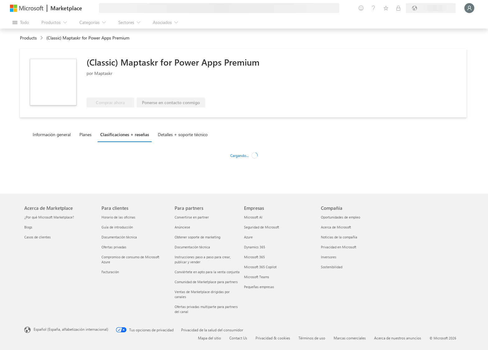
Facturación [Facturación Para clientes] (110, 271)
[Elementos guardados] (386, 8)
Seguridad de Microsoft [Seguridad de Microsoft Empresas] (261, 227)
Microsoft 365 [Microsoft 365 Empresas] (254, 257)
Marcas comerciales (350, 337)
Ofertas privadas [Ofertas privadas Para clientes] (113, 247)
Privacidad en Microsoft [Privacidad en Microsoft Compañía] (338, 247)
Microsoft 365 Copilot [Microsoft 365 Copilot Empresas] (260, 267)
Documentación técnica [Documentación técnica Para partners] (192, 247)
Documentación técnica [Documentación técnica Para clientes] (119, 237)
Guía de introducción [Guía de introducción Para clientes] (117, 227)
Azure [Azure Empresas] (248, 237)
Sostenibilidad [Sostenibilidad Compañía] (331, 267)
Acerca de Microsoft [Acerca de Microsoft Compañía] (336, 227)
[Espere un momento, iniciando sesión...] (469, 8)
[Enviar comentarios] (361, 8)
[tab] (53, 134)
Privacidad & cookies (273, 337)
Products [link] (28, 38)
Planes (85, 134)
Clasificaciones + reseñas (124, 134)
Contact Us (238, 337)
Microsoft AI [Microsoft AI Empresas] (253, 217)
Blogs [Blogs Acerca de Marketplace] (28, 227)
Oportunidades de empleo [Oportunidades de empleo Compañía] (340, 217)
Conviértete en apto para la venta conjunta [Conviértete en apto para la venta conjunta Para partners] (207, 271)
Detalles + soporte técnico (183, 134)
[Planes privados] (398, 8)
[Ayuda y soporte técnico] (373, 8)
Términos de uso (311, 337)
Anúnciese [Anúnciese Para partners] (182, 227)
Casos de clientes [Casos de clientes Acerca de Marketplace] (37, 237)
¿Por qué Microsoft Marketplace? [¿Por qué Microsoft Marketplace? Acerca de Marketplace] (49, 217)
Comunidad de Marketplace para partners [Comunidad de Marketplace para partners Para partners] (206, 281)
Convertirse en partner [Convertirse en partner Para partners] (192, 217)
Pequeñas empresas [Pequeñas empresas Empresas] (259, 286)
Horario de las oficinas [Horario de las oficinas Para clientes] (118, 217)
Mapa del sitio (209, 337)
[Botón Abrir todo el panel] (20, 22)
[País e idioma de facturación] (431, 8)
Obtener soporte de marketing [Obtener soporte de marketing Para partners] (197, 237)
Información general (52, 134)
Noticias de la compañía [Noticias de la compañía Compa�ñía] (339, 237)
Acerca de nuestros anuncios (397, 337)
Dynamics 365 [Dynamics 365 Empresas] (254, 247)
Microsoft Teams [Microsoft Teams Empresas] (256, 276)
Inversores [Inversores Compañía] (328, 257)
